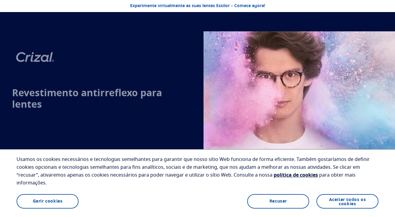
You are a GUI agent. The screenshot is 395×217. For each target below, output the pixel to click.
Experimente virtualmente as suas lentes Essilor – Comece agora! (197, 6)
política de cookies (296, 175)
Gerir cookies (48, 201)
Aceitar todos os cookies (347, 202)
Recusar (278, 201)
